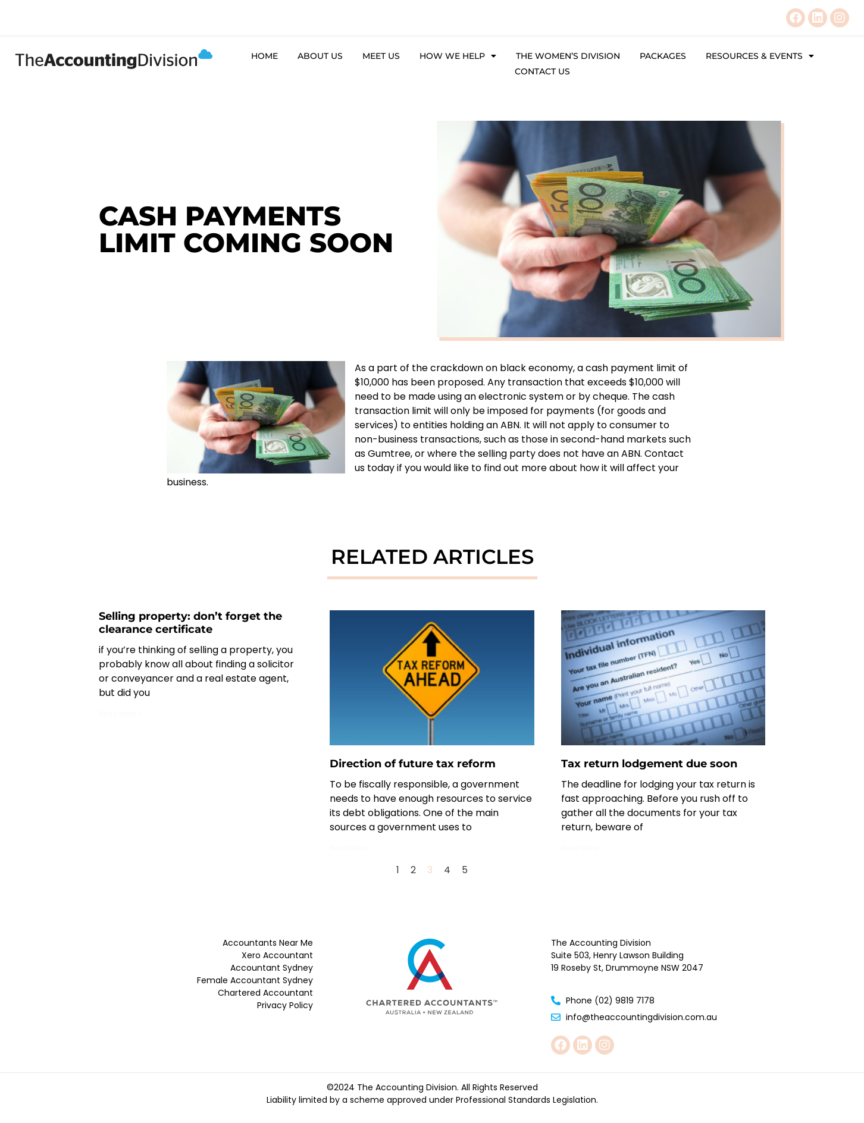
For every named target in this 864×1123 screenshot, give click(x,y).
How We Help (458, 56)
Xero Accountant (277, 955)
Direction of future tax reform (413, 763)
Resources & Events (760, 56)
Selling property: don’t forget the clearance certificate (190, 623)
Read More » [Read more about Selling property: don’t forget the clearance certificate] (120, 713)
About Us (320, 56)
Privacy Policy (285, 1005)
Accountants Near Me (268, 943)
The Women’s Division (568, 56)
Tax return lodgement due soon (649, 763)
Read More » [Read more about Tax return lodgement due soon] (583, 848)
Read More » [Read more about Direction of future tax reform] (351, 848)
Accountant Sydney (271, 968)
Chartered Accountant (265, 993)
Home (264, 56)
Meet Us (381, 56)
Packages (663, 56)
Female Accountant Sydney (255, 980)
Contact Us (542, 71)
